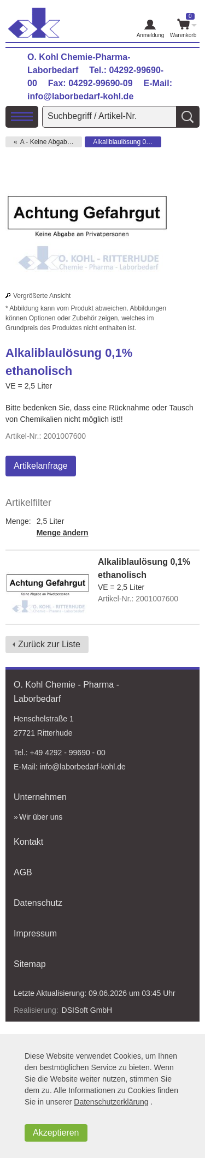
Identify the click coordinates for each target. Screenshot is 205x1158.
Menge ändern (63, 532)
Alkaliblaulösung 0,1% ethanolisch (127, 142)
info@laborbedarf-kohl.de (80, 96)
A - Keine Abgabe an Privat (51, 142)
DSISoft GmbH (87, 1010)
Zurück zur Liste (49, 644)
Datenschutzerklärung (111, 1101)
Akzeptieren (56, 1132)
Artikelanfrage (41, 465)
